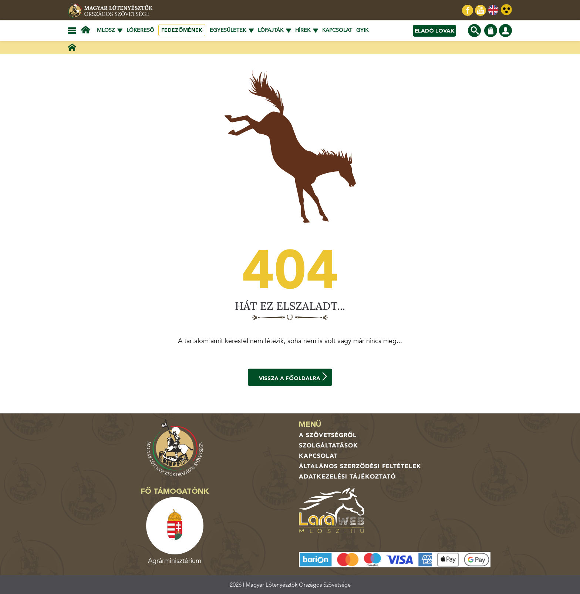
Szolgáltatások (328, 446)
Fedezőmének (181, 30)
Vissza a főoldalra (293, 377)
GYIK (362, 30)
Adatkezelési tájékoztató (347, 477)
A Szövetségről (328, 435)
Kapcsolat (337, 30)
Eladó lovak (434, 30)
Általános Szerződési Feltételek (360, 466)
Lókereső (140, 30)
